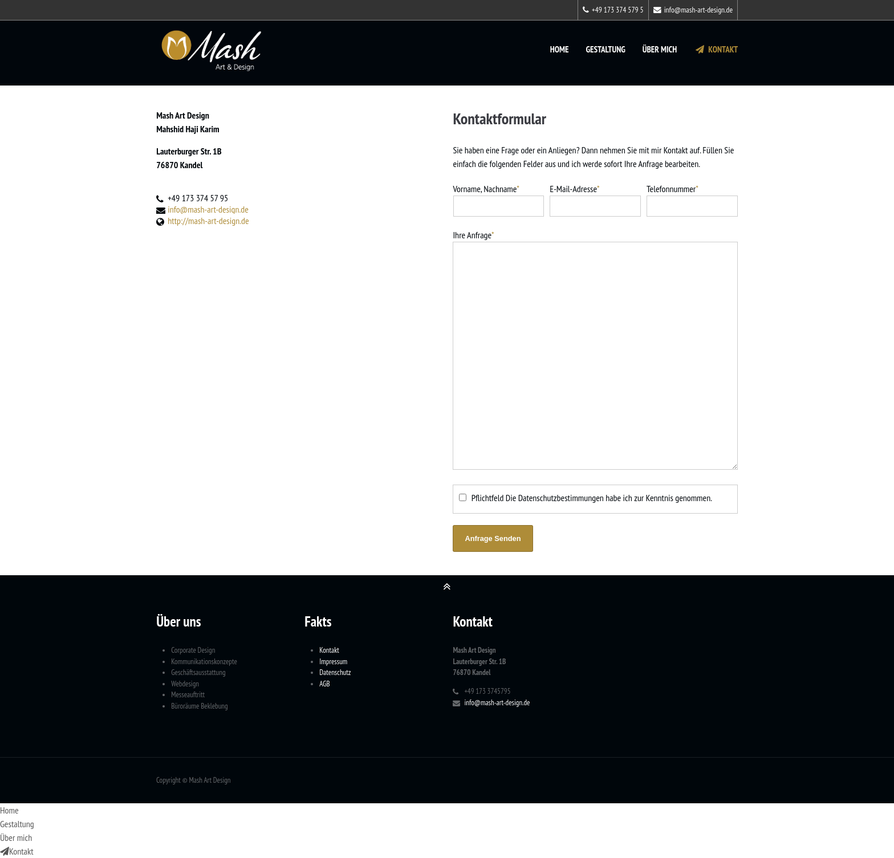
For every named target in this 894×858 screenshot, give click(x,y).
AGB (324, 684)
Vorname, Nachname (486, 188)
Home (559, 49)
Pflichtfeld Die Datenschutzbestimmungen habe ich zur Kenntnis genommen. (592, 497)
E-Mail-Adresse (574, 188)
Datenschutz (335, 672)
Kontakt (716, 49)
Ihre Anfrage (473, 235)
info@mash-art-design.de (693, 10)
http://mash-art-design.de (208, 220)
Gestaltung (605, 49)
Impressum (333, 661)
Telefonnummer (672, 188)
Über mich (660, 49)
